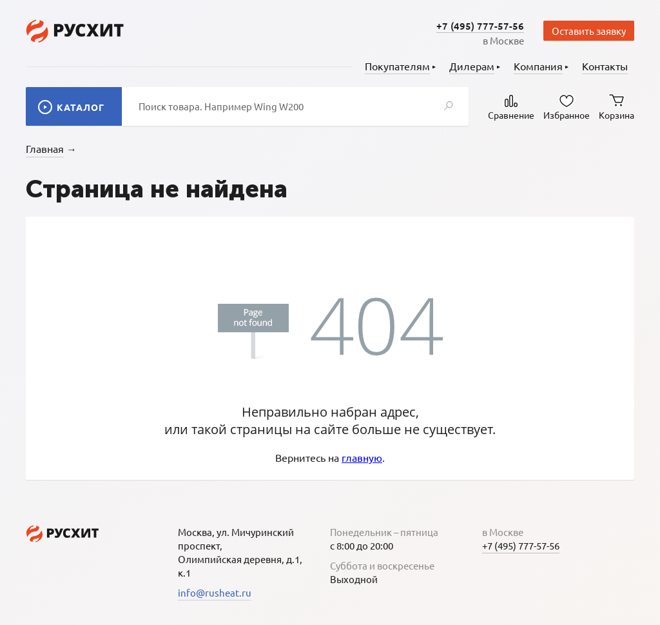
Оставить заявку (589, 31)
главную (362, 457)
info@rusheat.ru (214, 592)
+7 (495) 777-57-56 (480, 25)
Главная (45, 148)
